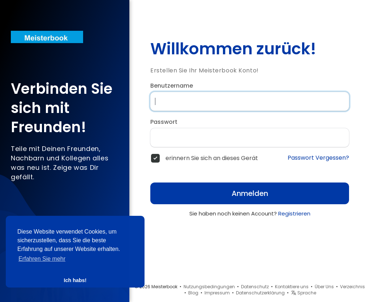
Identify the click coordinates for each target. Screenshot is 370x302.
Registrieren (294, 213)
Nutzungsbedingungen (209, 287)
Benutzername (171, 86)
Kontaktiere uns (292, 287)
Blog (193, 293)
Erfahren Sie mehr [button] (41, 259)
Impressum (217, 293)
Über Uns (324, 287)
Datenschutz (255, 287)
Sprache (303, 293)
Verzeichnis (352, 287)
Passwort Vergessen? (318, 158)
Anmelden (250, 193)
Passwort (163, 122)
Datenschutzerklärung (260, 293)
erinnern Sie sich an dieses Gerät (211, 158)
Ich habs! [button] (75, 280)
